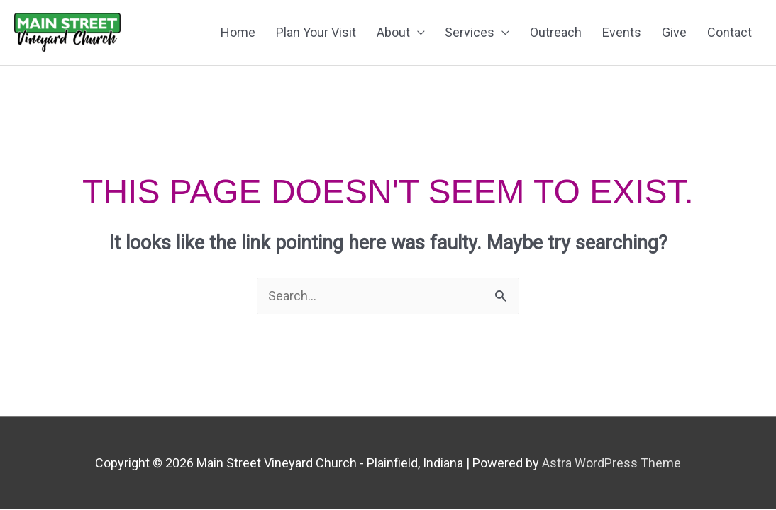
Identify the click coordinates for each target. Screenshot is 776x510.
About (393, 32)
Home (238, 32)
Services (469, 32)
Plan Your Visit (316, 32)
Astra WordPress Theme (611, 462)
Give (674, 32)
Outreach (556, 32)
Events (621, 32)
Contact (729, 32)
